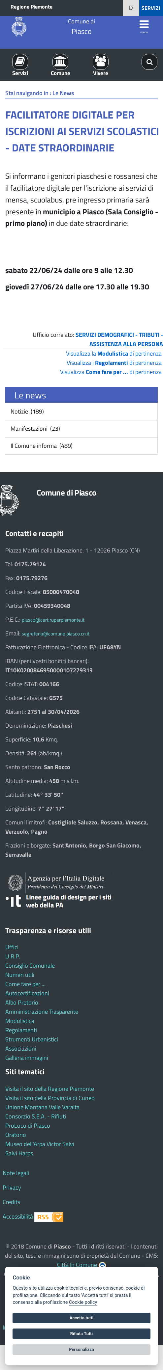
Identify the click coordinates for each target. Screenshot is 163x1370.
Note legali (16, 1173)
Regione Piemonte (31, 7)
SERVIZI (151, 8)
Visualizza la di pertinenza (114, 353)
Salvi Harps (19, 1153)
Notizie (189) (26, 411)
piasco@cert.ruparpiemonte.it (53, 620)
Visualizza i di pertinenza (114, 362)
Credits (11, 1201)
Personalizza (81, 1349)
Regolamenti (21, 1030)
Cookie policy (83, 1302)
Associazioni (20, 1048)
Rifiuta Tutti (81, 1333)
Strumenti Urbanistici (31, 1039)
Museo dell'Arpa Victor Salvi (39, 1144)
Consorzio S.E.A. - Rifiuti (35, 1116)
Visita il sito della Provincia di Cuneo (50, 1097)
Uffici (11, 947)
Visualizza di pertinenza (111, 371)
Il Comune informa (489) (41, 445)
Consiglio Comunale (30, 965)
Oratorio (15, 1134)
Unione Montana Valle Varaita (42, 1107)
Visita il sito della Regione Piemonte (49, 1088)
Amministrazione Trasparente (41, 1011)
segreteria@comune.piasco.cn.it (55, 633)
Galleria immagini (26, 1057)
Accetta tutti (82, 1317)
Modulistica (19, 1020)
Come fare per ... (25, 984)
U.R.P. (12, 956)
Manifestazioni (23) (34, 428)
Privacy (12, 1187)
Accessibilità (18, 1216)
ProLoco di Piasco (27, 1125)
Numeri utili (19, 974)
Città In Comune (77, 1264)
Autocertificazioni (27, 993)
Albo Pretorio (21, 1002)
